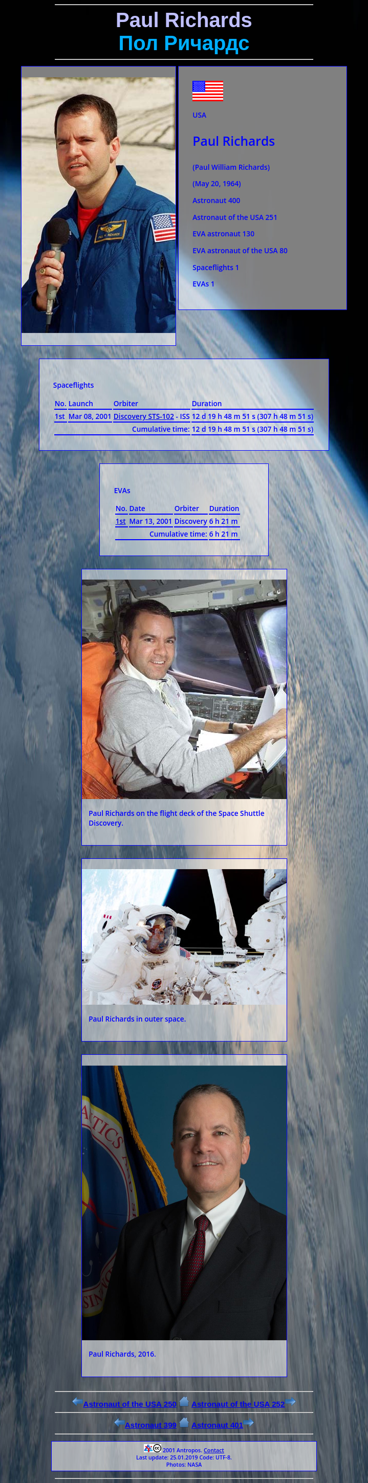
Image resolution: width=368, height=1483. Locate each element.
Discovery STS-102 (144, 416)
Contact (214, 1450)
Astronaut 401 (222, 1425)
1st (121, 521)
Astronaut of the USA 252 (243, 1404)
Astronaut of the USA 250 (124, 1404)
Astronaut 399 (145, 1425)
